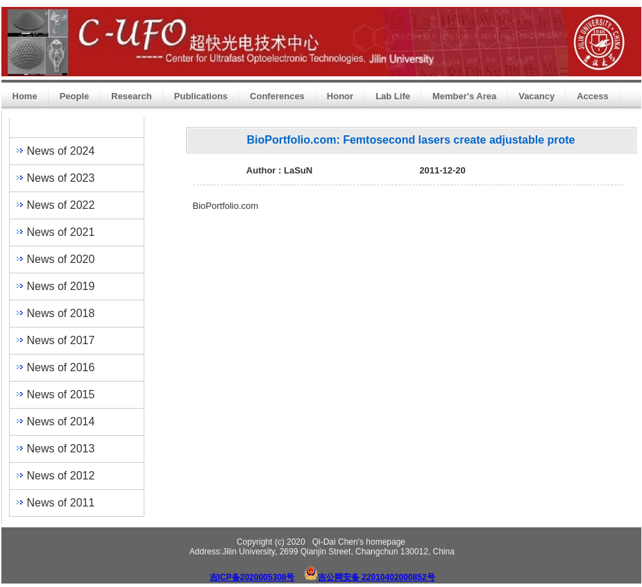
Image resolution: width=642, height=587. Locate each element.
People (75, 96)
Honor (340, 96)
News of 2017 (61, 340)
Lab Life (392, 96)
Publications (201, 96)
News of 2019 (61, 286)
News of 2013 (61, 448)
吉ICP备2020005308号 (252, 577)
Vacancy (536, 96)
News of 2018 (61, 313)
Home (24, 96)
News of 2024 (61, 151)
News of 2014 (61, 421)
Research (131, 96)
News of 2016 (61, 367)
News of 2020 (61, 259)
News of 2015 (61, 394)
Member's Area (464, 96)
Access (593, 96)
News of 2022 (61, 205)
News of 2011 (61, 503)
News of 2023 (61, 178)
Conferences (277, 96)
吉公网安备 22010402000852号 (376, 577)
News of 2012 (61, 476)
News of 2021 (61, 232)
